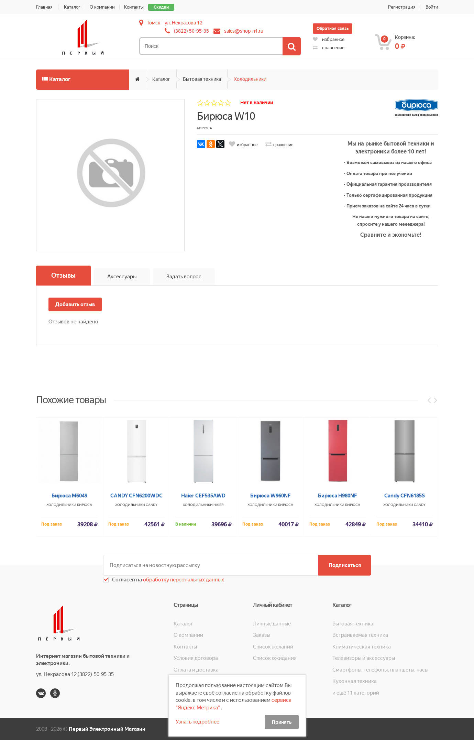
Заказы (261, 635)
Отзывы (63, 275)
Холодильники (250, 79)
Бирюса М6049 (69, 587)
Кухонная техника (354, 681)
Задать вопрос (183, 277)
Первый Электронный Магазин (107, 729)
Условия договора (196, 658)
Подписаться (345, 565)
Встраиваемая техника (360, 635)
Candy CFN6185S (404, 587)
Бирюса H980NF (337, 587)
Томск (153, 22)
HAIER (218, 596)
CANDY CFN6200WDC (136, 587)
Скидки (161, 7)
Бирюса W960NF (270, 587)
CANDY (151, 596)
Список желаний (273, 647)
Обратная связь (333, 28)
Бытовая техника (202, 79)
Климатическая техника (361, 647)
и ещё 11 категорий (355, 693)
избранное (328, 39)
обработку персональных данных (183, 580)
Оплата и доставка (196, 670)
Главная (44, 7)
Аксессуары (121, 277)
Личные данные (272, 624)
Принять (281, 722)
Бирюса (84, 596)
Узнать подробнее (197, 722)
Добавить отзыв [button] (75, 304)
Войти (432, 7)
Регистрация (402, 7)
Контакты (134, 7)
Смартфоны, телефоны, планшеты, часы (380, 670)
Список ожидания (275, 658)
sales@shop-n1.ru (243, 31)
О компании (102, 7)
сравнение (328, 47)
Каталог (72, 7)
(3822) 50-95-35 (191, 31)
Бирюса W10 (226, 116)
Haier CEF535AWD (203, 587)
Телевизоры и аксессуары (363, 658)
